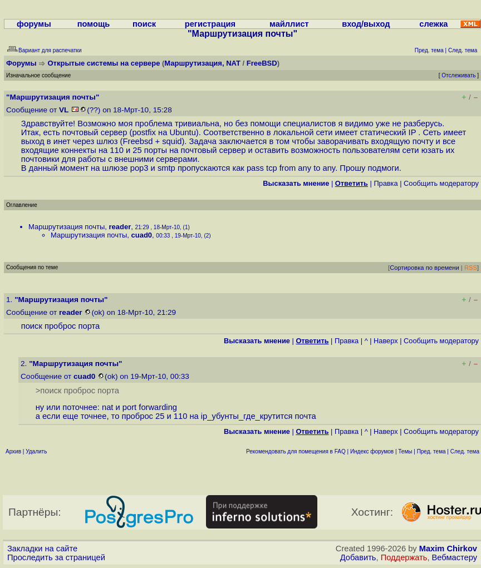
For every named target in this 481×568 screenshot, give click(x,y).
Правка (385, 183)
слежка (433, 23)
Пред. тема (431, 451)
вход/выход (366, 23)
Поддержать (404, 557)
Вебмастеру (454, 557)
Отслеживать (458, 75)
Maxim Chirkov (448, 548)
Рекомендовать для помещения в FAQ (296, 451)
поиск (144, 23)
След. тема (464, 451)
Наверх (386, 341)
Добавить (358, 557)
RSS (470, 267)
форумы (34, 23)
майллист (289, 23)
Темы (405, 451)
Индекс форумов (372, 451)
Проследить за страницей (56, 557)
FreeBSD (262, 63)
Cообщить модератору (441, 183)
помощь (93, 23)
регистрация (210, 23)
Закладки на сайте (42, 548)
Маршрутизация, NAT (202, 63)
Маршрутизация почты (66, 227)
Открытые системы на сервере (104, 63)
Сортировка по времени (424, 267)
